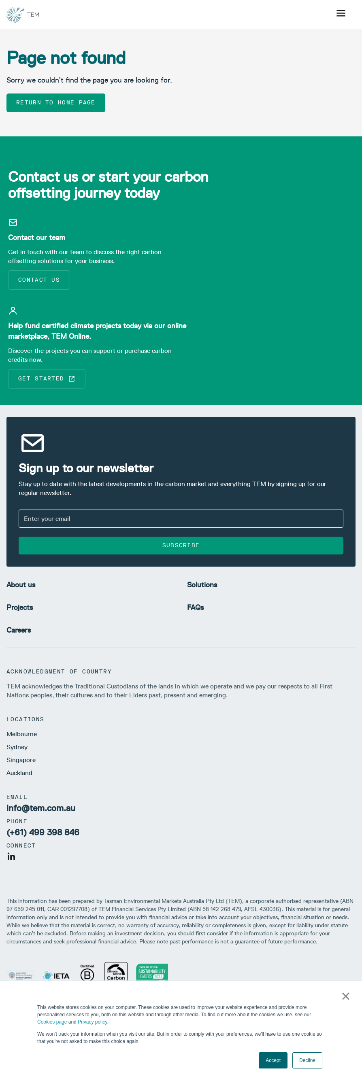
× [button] (345, 996)
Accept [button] (273, 1060)
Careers (18, 630)
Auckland (19, 773)
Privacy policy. (93, 1022)
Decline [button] (307, 1060)
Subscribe (181, 545)
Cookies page (52, 1022)
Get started (46, 378)
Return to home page (56, 102)
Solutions (202, 584)
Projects (19, 607)
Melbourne (21, 734)
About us (20, 584)
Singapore (21, 760)
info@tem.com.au (40, 808)
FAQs (195, 607)
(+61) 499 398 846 (42, 832)
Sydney (17, 747)
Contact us (39, 279)
